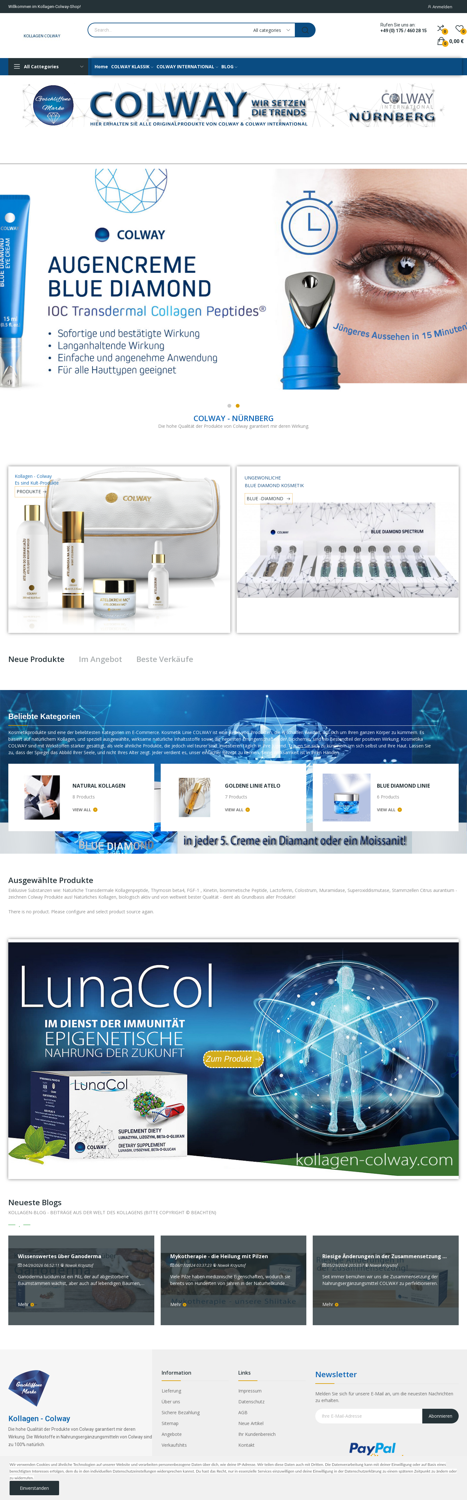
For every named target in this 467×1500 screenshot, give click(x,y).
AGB (243, 1412)
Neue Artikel (251, 1423)
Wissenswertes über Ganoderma (59, 1256)
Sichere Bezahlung (181, 1412)
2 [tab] (238, 406)
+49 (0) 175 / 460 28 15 (403, 30)
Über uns (171, 1402)
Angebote (172, 1434)
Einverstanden (34, 1488)
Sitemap (170, 1423)
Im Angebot (100, 659)
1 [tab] (229, 406)
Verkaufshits (174, 1445)
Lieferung (171, 1391)
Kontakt (246, 1445)
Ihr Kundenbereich (257, 1434)
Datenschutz (251, 1402)
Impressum (250, 1391)
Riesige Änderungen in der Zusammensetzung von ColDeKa (385, 1256)
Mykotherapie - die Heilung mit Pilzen (219, 1256)
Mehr (26, 1304)
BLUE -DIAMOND (266, 498)
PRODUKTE (29, 491)
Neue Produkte (36, 659)
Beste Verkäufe (164, 659)
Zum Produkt (228, 1058)
